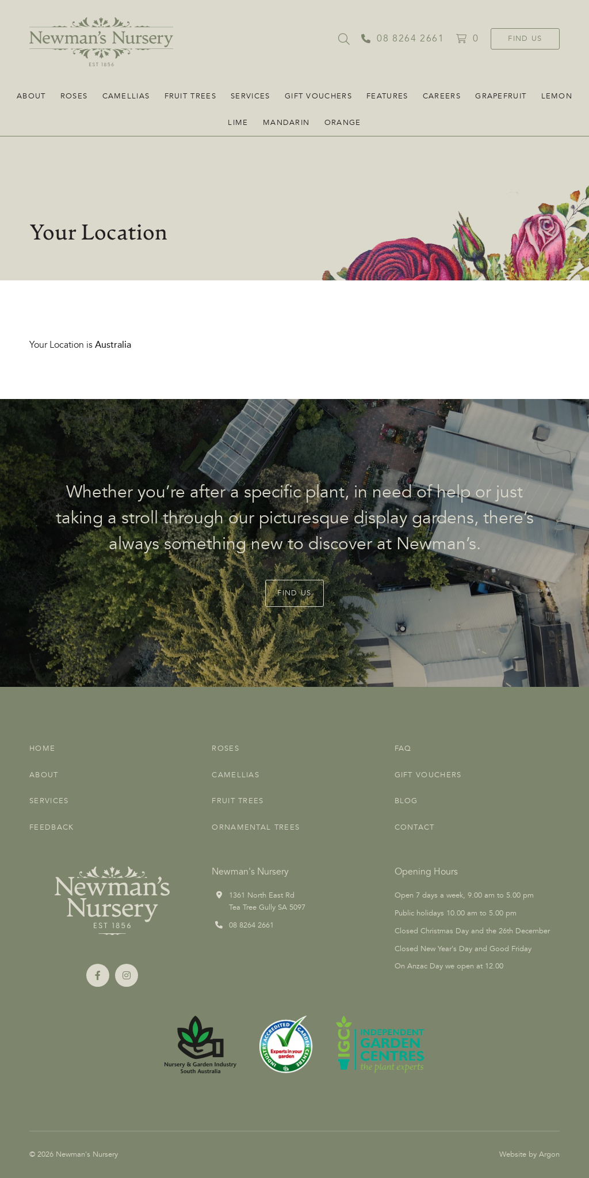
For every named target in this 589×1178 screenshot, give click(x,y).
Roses (74, 96)
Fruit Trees (190, 96)
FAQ (403, 748)
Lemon (557, 96)
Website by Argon (529, 1154)
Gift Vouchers (318, 96)
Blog (406, 800)
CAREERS (442, 96)
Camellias (126, 96)
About (31, 96)
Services (250, 96)
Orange (342, 122)
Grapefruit (500, 96)
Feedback (51, 827)
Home (42, 748)
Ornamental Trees (256, 827)
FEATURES (387, 96)
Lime (238, 122)
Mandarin (286, 122)
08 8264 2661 (251, 925)
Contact (415, 827)
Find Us (525, 38)
